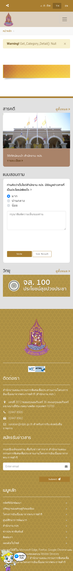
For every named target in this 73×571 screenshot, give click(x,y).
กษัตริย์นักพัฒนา (12, 502)
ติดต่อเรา (8, 537)
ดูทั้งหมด (63, 109)
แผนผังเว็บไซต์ (11, 543)
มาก (15, 196)
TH (57, 6)
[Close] (65, 43)
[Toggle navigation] (64, 19)
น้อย (15, 205)
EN (66, 6)
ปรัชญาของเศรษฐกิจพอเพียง (18, 508)
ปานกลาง (18, 201)
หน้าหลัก (7, 31)
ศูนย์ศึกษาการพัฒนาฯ (15, 520)
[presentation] (36, 240)
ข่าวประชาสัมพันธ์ (13, 531)
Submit (54, 479)
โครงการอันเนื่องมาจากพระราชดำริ (22, 514)
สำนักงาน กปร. (11, 525)
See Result (42, 254)
